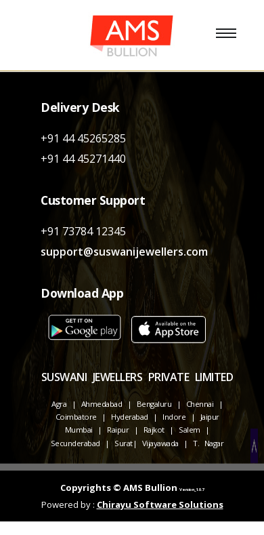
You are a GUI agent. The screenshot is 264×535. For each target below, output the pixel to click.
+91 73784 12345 (83, 231)
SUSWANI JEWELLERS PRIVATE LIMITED (137, 377)
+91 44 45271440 (83, 158)
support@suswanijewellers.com (124, 251)
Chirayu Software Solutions (160, 504)
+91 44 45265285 (83, 138)
